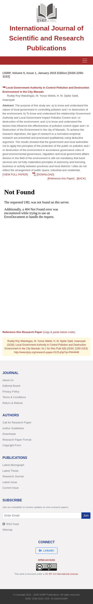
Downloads (9, 433)
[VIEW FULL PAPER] (15, 174)
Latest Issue (9, 482)
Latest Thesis (10, 470)
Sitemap (7, 529)
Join (86, 515)
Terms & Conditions (14, 397)
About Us (7, 380)
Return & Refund (12, 403)
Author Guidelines (13, 428)
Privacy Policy (10, 391)
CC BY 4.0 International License (61, 574)
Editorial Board (11, 385)
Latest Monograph (13, 465)
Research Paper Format (16, 439)
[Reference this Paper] (61, 178)
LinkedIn (46, 550)
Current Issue (10, 487)
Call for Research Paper (16, 422)
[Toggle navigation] (85, 60)
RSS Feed (10, 524)
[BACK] (81, 178)
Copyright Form (11, 445)
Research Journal (13, 476)
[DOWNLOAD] (45, 174)
